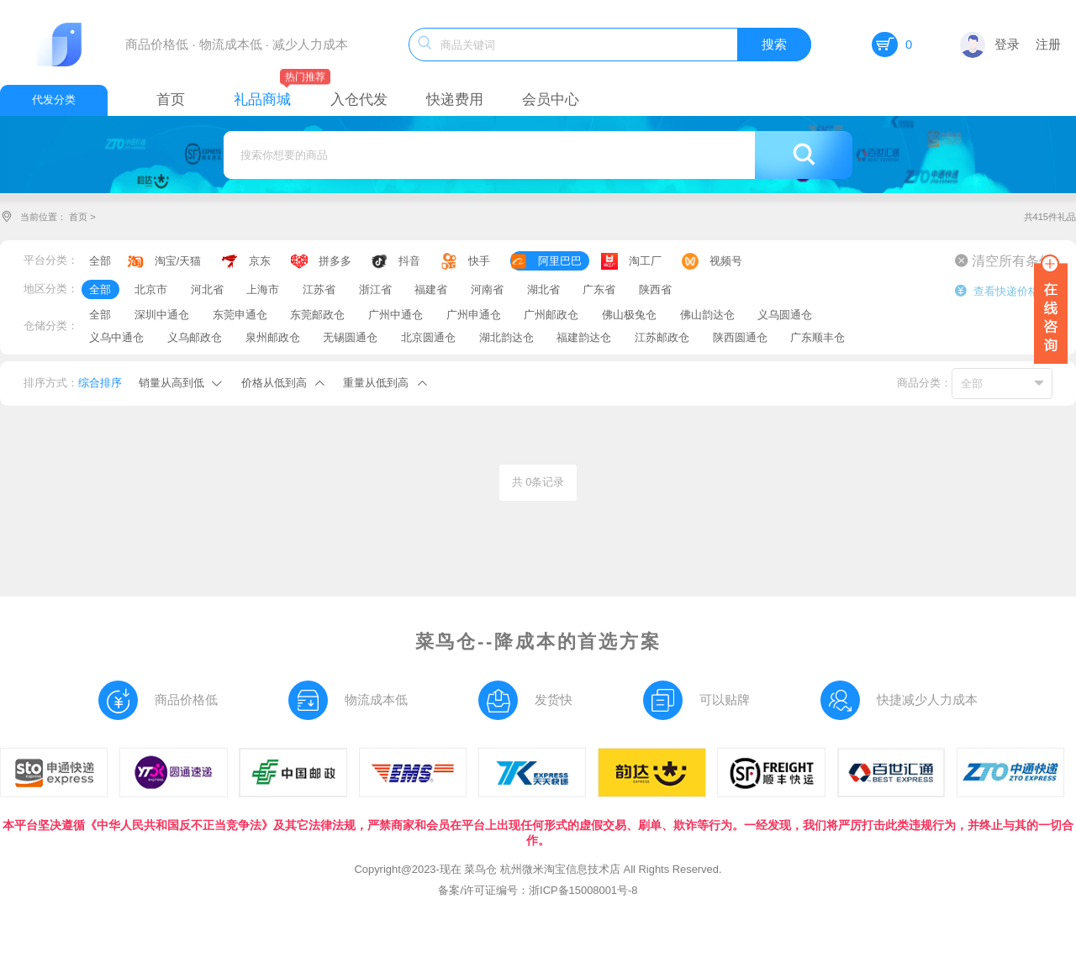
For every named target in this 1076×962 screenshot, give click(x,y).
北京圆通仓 (428, 337)
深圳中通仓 (161, 314)
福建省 (430, 289)
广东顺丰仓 (817, 337)
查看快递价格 (996, 290)
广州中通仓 (395, 314)
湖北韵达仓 (506, 337)
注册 (1048, 44)
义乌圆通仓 (784, 314)
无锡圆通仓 (350, 337)
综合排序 (100, 382)
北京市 (150, 289)
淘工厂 (645, 261)
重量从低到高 (376, 382)
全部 (100, 261)
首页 (78, 217)
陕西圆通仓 (740, 337)
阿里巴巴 (560, 261)
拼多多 (335, 261)
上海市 (262, 289)
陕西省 (655, 289)
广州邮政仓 (551, 314)
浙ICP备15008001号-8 (583, 890)
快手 (479, 261)
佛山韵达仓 (707, 314)
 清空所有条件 (1003, 260)
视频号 (725, 261)
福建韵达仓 (583, 337)
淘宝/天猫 (178, 261)
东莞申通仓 (240, 314)
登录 (990, 44)
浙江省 (375, 289)
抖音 (409, 261)
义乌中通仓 (116, 337)
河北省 (207, 289)
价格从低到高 (274, 382)
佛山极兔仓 (629, 314)
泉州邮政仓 (272, 337)
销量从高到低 (171, 382)
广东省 (599, 289)
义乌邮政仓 (194, 337)
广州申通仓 (473, 314)
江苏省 (319, 289)
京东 (260, 261)
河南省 (487, 289)
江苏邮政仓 (662, 337)
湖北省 (543, 289)
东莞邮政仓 (317, 314)
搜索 (774, 44)
